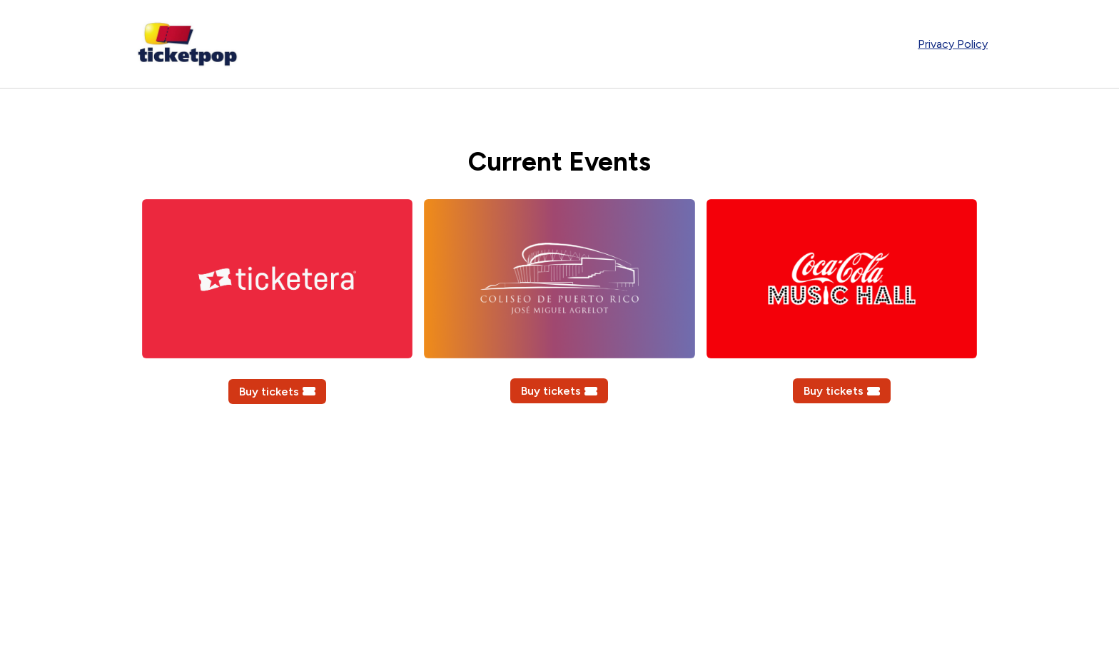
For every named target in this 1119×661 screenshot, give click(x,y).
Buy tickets (277, 391)
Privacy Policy (953, 44)
